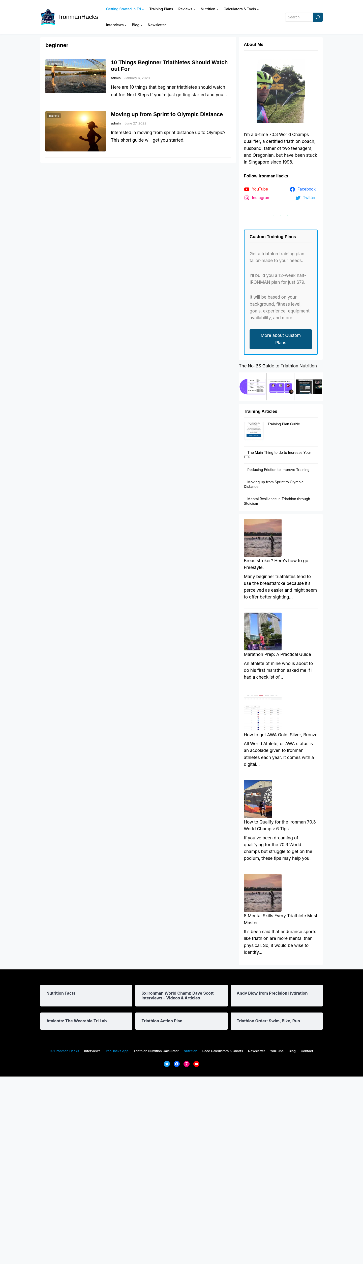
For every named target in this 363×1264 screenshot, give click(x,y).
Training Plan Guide (263, 424)
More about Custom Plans (281, 339)
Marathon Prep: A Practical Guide (277, 710)
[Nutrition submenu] (217, 9)
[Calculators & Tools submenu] (258, 9)
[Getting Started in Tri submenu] (143, 9)
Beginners (55, 64)
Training (54, 115)
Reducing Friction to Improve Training (278, 453)
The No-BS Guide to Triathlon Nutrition (278, 365)
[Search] (318, 17)
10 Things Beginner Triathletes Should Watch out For (169, 65)
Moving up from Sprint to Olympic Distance (167, 114)
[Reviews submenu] (194, 9)
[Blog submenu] (141, 25)
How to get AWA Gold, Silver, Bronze (280, 826)
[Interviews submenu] (126, 25)
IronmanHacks (78, 16)
